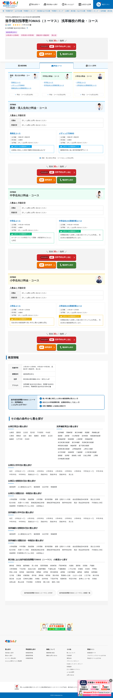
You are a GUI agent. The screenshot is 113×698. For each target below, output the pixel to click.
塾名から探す (8, 655)
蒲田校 (78, 565)
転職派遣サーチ (91, 652)
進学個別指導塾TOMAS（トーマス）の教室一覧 (74, 593)
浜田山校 (12, 582)
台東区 (11, 432)
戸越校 (92, 565)
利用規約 (69, 666)
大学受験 (39, 499)
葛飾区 (36, 436)
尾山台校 (21, 582)
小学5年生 (68, 471)
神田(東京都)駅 (63, 445)
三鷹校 (18, 575)
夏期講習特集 (29, 655)
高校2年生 (53, 474)
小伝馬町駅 (75, 436)
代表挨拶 (69, 655)
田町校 (18, 565)
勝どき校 (46, 582)
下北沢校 (22, 569)
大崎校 (37, 579)
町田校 (48, 575)
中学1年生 (99, 471)
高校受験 (31, 499)
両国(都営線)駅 (95, 436)
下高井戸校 (54, 579)
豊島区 (18, 436)
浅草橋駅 (61, 432)
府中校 (34, 575)
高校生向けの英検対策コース (21, 88)
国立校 (11, 579)
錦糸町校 (53, 565)
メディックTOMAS (17, 85)
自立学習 (45, 487)
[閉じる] (110, 680)
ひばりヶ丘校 (77, 575)
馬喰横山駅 (96, 432)
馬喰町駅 (69, 432)
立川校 (11, 575)
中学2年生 (12, 474)
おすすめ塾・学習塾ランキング (25, 11)
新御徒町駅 (62, 439)
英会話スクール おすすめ (94, 658)
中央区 (48, 432)
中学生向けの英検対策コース (54, 85)
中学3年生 (22, 474)
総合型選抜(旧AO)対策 (80, 499)
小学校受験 (13, 499)
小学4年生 (58, 471)
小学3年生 (49, 471)
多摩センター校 (84, 579)
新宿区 (43, 436)
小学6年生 (77, 471)
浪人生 (71, 474)
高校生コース (16, 82)
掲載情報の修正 (50, 652)
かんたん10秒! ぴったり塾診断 (13, 661)
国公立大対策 (95, 499)
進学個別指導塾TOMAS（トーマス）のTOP (38, 593)
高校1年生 (44, 474)
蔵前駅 (60, 436)
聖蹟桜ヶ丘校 (65, 575)
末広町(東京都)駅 (64, 442)
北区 (24, 436)
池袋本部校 (30, 572)
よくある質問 (70, 672)
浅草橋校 (94, 572)
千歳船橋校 (62, 569)
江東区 (11, 436)
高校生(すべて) (33, 474)
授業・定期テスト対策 (62, 499)
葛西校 (86, 572)
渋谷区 (27, 439)
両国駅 (87, 432)
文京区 (25, 432)
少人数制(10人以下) (24, 487)
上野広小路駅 (88, 449)
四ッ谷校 (35, 565)
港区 (30, 436)
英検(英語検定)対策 (37, 503)
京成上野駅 (87, 455)
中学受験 (22, 499)
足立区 (50, 436)
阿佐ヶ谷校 (13, 572)
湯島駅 (60, 455)
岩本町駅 (85, 436)
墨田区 (18, 432)
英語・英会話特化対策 (81, 503)
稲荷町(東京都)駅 (64, 449)
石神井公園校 (28, 579)
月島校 (94, 579)
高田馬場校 (44, 565)
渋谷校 (87, 569)
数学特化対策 (67, 503)
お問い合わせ (70, 675)
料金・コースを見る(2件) (56, 94)
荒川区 (32, 432)
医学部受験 (49, 499)
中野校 (94, 569)
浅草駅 (67, 455)
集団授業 (37, 487)
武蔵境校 (26, 575)
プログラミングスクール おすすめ (96, 655)
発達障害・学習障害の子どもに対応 (21, 506)
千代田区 (40, 432)
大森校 (71, 565)
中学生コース (48, 82)
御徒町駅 (73, 445)
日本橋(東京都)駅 (64, 459)
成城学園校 (42, 569)
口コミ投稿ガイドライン (73, 669)
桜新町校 (63, 579)
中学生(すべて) (89, 471)
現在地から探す (9, 652)
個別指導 (12, 487)
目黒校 (85, 565)
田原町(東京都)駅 (88, 442)
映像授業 (54, 487)
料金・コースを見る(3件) (24, 94)
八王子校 (87, 575)
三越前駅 (79, 452)
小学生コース (81, 82)
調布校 (41, 575)
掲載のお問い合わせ (51, 655)
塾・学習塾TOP (8, 11)
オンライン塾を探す (10, 658)
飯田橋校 (26, 565)
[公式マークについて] (8, 25)
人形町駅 (79, 439)
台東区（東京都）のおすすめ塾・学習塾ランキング (81, 11)
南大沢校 (96, 575)
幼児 (10, 471)
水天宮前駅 (62, 452)
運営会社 (69, 658)
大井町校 (38, 582)
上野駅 (95, 455)
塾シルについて (71, 652)
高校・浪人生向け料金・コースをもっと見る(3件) (56, 158)
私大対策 (12, 503)
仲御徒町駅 (89, 439)
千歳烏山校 (52, 569)
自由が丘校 (32, 569)
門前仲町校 (63, 565)
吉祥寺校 (45, 579)
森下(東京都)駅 (84, 445)
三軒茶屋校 (13, 569)
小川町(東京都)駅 (91, 452)
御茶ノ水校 (56, 582)
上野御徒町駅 (76, 449)
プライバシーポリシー (73, 661)
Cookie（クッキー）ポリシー (75, 664)
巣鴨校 (38, 572)
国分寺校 (56, 575)
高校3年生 (62, 474)
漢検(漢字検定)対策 (53, 503)
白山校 (18, 579)
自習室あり (40, 506)
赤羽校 (45, 572)
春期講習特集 (29, 652)
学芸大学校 (73, 579)
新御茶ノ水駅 (76, 455)
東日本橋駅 (79, 432)
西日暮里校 (54, 572)
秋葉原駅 (71, 439)
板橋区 (11, 439)
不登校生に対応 (97, 503)
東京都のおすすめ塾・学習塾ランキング (50, 11)
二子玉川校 (72, 569)
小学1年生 (30, 471)
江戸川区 (19, 439)
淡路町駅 (71, 452)
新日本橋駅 (76, 442)
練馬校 (79, 572)
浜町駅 (67, 436)
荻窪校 (21, 572)
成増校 (62, 572)
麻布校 (11, 565)
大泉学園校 (71, 572)
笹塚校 (80, 569)
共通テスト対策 (23, 503)
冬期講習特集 (29, 658)
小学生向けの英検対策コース (86, 85)
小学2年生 (40, 471)
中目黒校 (29, 582)
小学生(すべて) (20, 471)
